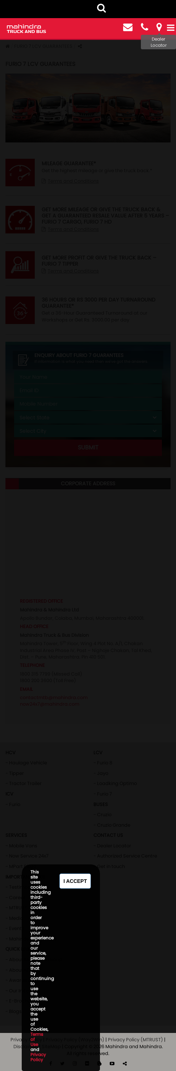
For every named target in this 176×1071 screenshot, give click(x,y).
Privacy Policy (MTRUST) (135, 1039)
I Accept (75, 881)
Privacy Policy (38, 1057)
